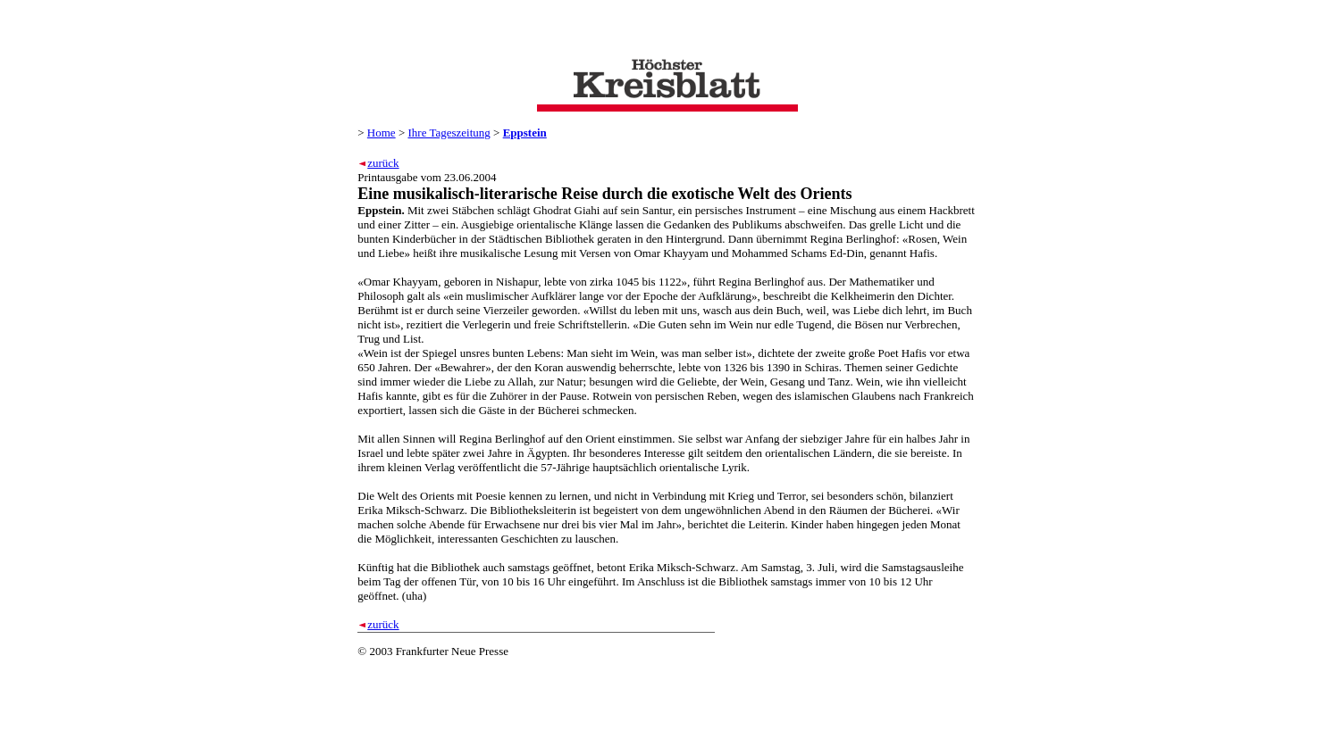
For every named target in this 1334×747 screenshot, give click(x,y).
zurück (383, 163)
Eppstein (525, 132)
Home (381, 132)
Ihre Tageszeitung (448, 132)
